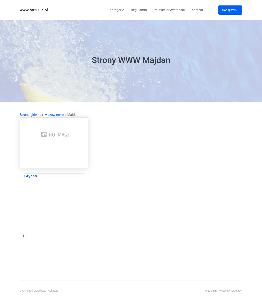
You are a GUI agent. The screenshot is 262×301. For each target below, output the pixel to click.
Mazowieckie (54, 115)
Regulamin (139, 10)
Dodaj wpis (229, 10)
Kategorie (117, 10)
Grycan (30, 176)
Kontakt (197, 10)
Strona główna (30, 115)
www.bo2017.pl (34, 10)
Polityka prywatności (169, 10)
